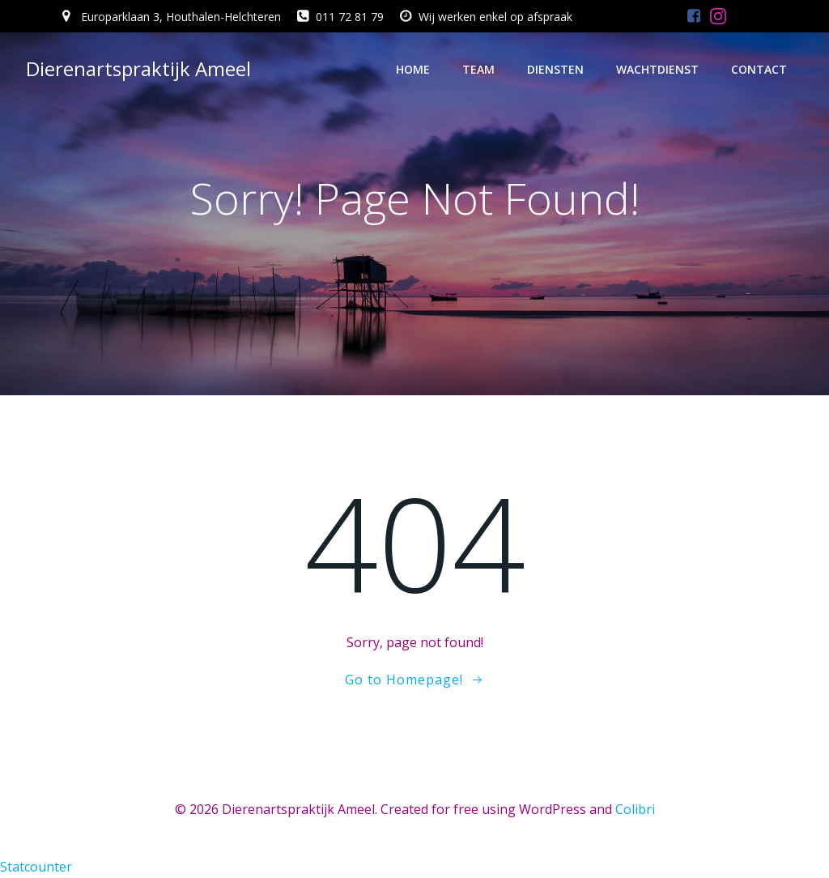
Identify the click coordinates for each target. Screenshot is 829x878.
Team (478, 69)
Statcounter (36, 867)
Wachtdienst (657, 69)
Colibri (635, 809)
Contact (759, 69)
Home (413, 69)
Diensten (555, 69)
